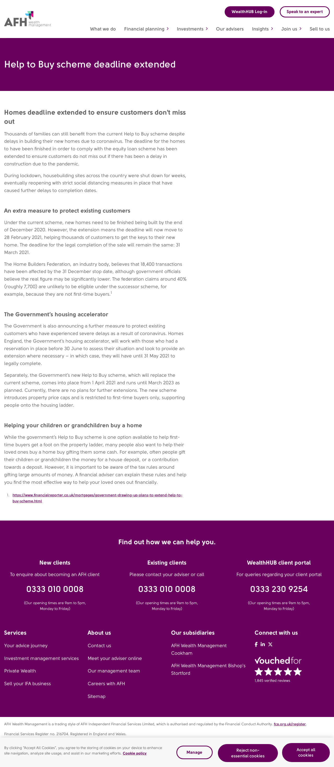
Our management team (114, 670)
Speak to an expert (305, 11)
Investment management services (41, 658)
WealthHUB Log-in (249, 11)
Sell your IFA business (27, 683)
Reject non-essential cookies (248, 754)
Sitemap (96, 696)
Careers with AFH (106, 683)
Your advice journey (25, 645)
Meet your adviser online (115, 658)
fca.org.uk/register (290, 724)
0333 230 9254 (279, 589)
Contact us (99, 645)
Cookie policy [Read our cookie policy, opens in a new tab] (135, 755)
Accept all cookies (306, 754)
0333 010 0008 (55, 589)
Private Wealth (20, 670)
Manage (194, 753)
